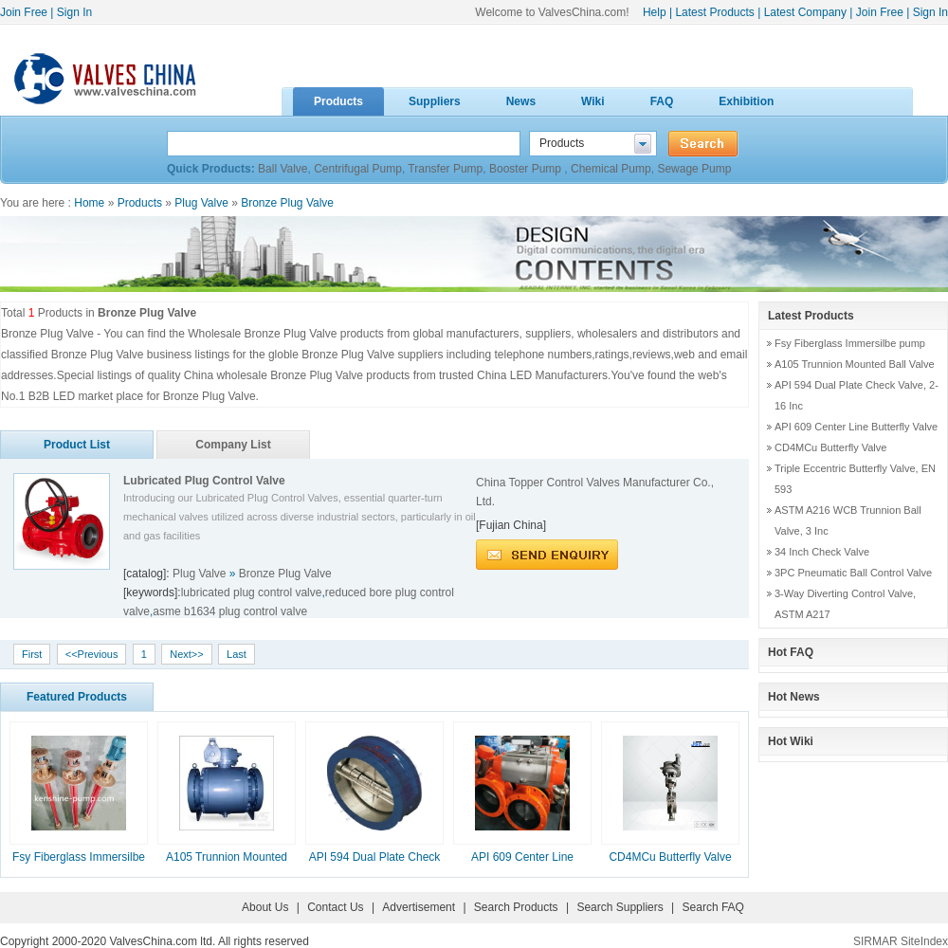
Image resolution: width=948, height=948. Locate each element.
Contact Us (335, 907)
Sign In (74, 12)
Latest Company (805, 12)
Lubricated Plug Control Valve (204, 480)
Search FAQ (713, 907)
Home (89, 203)
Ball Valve (282, 168)
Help (654, 12)
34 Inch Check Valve (822, 551)
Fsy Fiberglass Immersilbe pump (850, 343)
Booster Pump (526, 168)
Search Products (516, 907)
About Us (265, 907)
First (32, 654)
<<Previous (91, 654)
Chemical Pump (611, 168)
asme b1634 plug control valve (230, 611)
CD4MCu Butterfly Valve (670, 857)
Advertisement (418, 907)
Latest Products (714, 12)
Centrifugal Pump (358, 168)
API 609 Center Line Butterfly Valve (856, 426)
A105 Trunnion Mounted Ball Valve (855, 364)
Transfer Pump (445, 168)
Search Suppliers (619, 907)
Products (140, 203)
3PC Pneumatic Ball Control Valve (853, 572)
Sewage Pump (694, 168)
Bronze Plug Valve (287, 203)
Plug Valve (201, 203)
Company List (232, 444)
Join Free (23, 12)
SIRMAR (875, 941)
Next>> (186, 654)
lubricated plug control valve (251, 592)
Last (236, 654)
